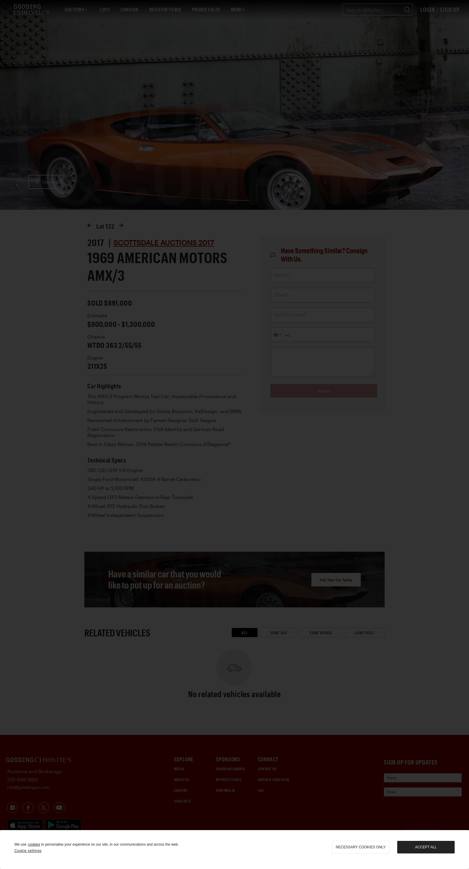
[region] (234, 849)
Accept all (426, 847)
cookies (34, 844)
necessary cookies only (361, 847)
